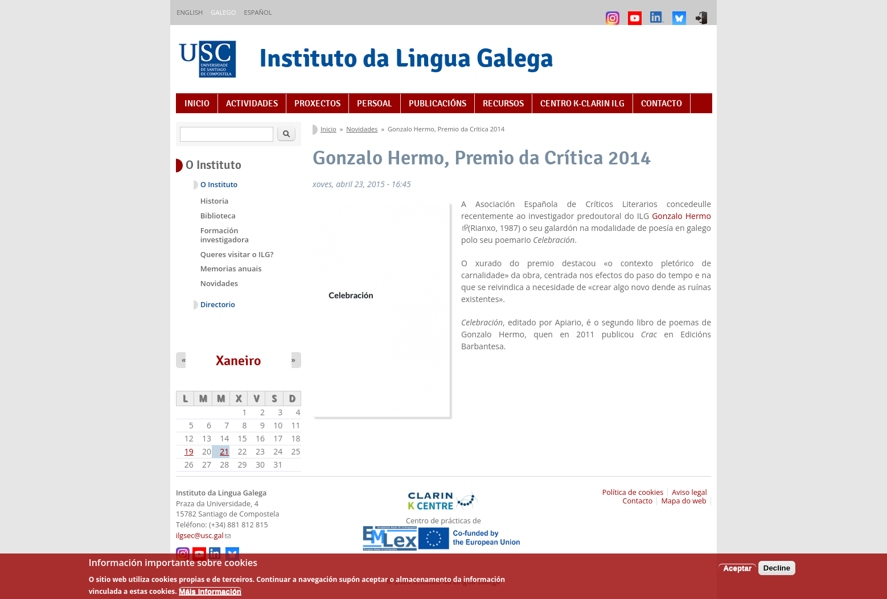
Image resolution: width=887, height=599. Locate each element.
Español (258, 12)
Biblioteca (218, 215)
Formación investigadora (224, 235)
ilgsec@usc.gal (203, 535)
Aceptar (737, 571)
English (189, 12)
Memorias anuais (231, 268)
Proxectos (317, 103)
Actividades (252, 103)
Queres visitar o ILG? (237, 254)
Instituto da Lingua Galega (406, 58)
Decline (776, 571)
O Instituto (218, 184)
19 (189, 451)
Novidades (361, 129)
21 (224, 451)
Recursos (503, 103)
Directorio (217, 304)
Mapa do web (683, 501)
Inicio (197, 103)
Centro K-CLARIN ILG (582, 103)
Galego (223, 12)
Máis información (210, 594)
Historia (214, 201)
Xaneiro (238, 361)
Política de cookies (633, 492)
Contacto (661, 103)
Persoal (374, 103)
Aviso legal (689, 492)
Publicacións (437, 103)
